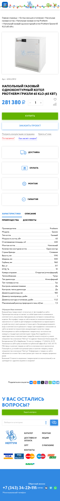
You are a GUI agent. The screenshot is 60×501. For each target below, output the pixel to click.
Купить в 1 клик (44, 134)
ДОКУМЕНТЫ (29, 220)
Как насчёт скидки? (28, 138)
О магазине (48, 445)
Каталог (28, 433)
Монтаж (46, 433)
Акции (45, 438)
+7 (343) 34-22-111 (19, 488)
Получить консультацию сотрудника (18, 134)
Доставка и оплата (30, 439)
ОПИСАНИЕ (30, 213)
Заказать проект (30, 125)
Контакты (29, 450)
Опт (26, 445)
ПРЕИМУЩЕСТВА (10, 220)
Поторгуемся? (8, 138)
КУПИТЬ (30, 116)
